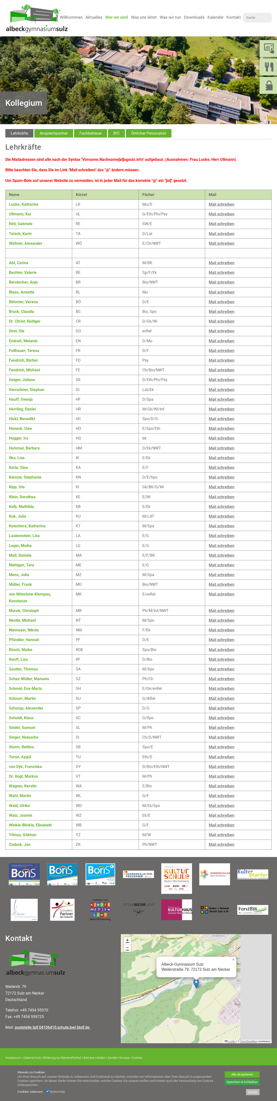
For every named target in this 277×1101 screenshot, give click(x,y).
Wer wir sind (116, 17)
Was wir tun (170, 17)
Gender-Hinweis (119, 1058)
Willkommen (71, 17)
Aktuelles (93, 17)
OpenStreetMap (248, 1041)
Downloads (194, 17)
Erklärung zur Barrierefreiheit (62, 1058)
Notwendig (55, 1091)
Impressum (13, 1058)
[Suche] (257, 18)
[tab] (19, 133)
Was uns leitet (144, 17)
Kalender (216, 17)
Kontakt (233, 17)
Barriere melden (94, 1058)
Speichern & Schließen (242, 1082)
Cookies (137, 1058)
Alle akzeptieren (242, 1074)
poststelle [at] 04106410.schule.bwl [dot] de (53, 1027)
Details (253, 1092)
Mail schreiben (221, 204)
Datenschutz (32, 1058)
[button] (196, 984)
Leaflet (230, 1041)
